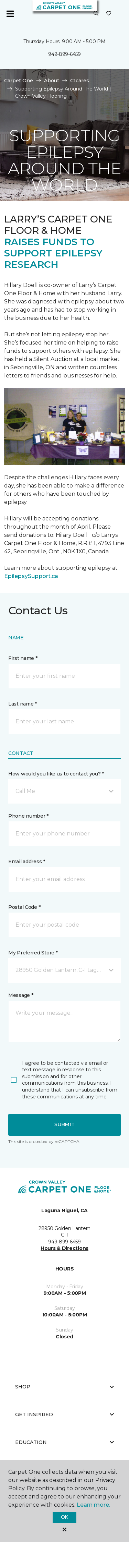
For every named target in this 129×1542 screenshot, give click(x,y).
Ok (64, 1517)
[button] (96, 13)
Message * (20, 995)
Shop (64, 1387)
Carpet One (18, 80)
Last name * (22, 703)
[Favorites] (108, 13)
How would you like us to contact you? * (56, 773)
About (51, 80)
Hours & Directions (64, 1248)
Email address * (26, 861)
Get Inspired (64, 1414)
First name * (22, 658)
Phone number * (28, 816)
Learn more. (93, 1505)
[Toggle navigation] (10, 13)
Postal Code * (24, 907)
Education (64, 1442)
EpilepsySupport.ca (31, 576)
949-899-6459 (64, 54)
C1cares (79, 80)
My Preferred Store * (32, 952)
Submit (64, 1124)
